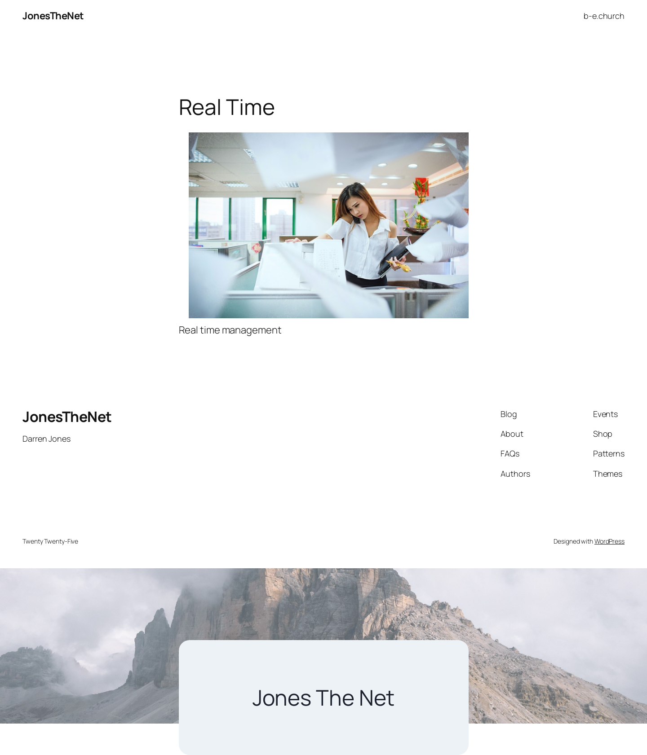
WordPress (609, 541)
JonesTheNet (53, 15)
